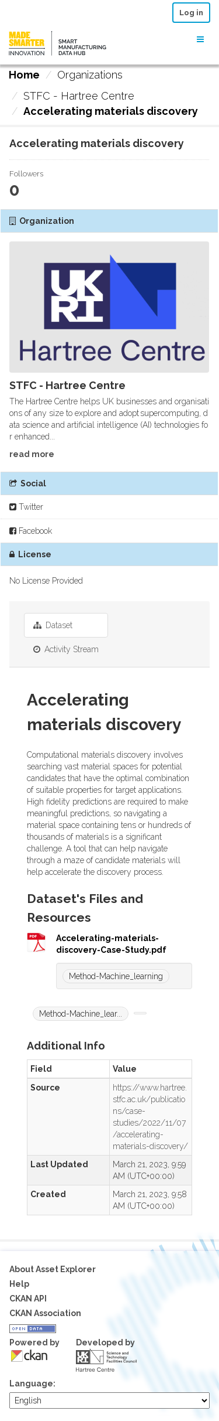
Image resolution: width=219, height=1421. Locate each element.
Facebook (30, 531)
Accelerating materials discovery (110, 111)
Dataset (52, 625)
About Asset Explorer (52, 1269)
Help (19, 1284)
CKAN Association (45, 1313)
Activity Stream (66, 649)
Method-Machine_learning (116, 976)
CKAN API (28, 1298)
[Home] (24, 75)
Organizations (90, 75)
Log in (191, 12)
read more (31, 454)
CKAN (29, 1356)
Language (31, 1383)
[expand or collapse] (200, 39)
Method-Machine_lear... (80, 1013)
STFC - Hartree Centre (78, 96)
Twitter (26, 507)
